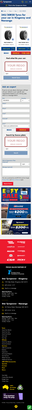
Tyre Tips (4, 338)
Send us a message (10, 288)
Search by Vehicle (6, 330)
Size (3, 98)
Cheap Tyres (5, 381)
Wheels (4, 340)
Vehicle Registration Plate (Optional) (8, 161)
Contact (4, 366)
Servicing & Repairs (7, 354)
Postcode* (5, 118)
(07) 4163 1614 (10, 310)
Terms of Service (16, 179)
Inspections (5, 352)
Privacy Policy (5, 179)
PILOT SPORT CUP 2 (24, 42)
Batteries (4, 350)
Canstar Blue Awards (7, 377)
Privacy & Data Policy (11, 402)
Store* (4, 124)
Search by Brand (6, 334)
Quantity (23, 98)
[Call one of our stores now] (29, 407)
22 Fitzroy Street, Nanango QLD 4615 (16, 307)
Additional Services (7, 359)
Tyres (3, 328)
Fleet (3, 368)
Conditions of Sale (20, 402)
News (4, 370)
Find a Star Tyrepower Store (16, 5)
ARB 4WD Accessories (9, 362)
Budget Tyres (5, 379)
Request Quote (8, 183)
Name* (4, 103)
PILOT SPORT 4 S (8, 42)
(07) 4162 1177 (10, 285)
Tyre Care (4, 336)
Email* (4, 113)
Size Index (4, 375)
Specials (4, 364)
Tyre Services (5, 356)
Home (3, 11)
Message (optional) (7, 167)
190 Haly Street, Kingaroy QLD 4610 (16, 282)
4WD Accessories (6, 348)
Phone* (4, 108)
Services (4, 346)
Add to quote (6, 48)
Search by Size (6, 332)
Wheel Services (6, 358)
